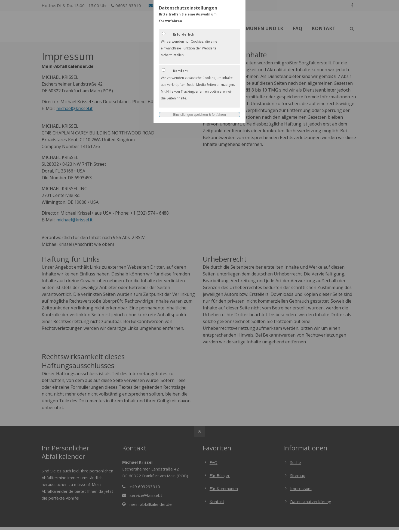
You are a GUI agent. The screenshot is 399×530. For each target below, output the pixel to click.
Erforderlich (183, 34)
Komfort (180, 70)
